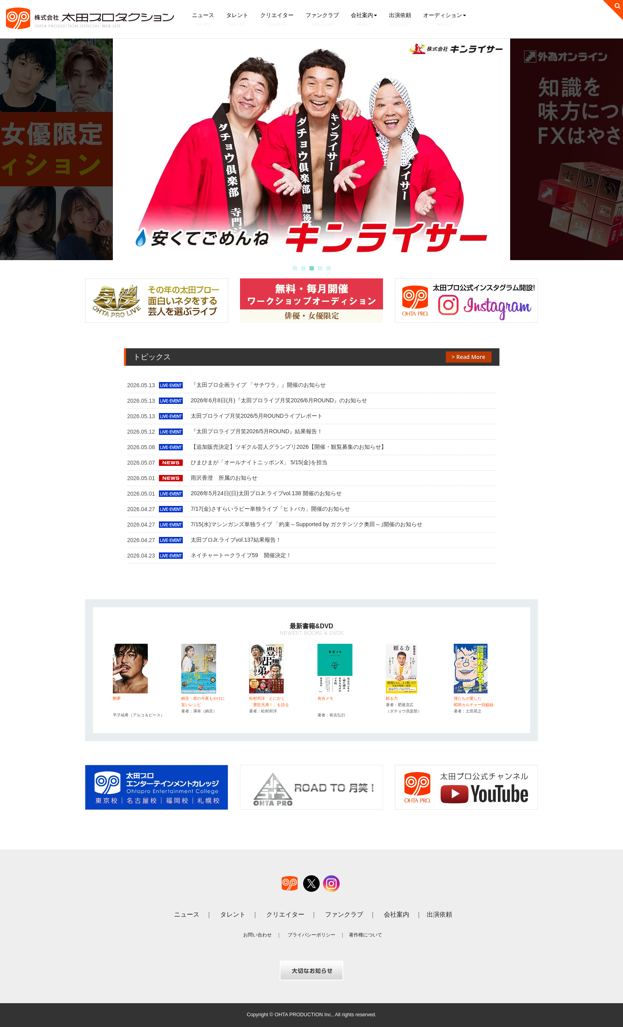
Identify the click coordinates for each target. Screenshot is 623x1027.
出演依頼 (400, 20)
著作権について (365, 935)
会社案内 (364, 20)
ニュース (203, 20)
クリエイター (277, 20)
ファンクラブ (322, 20)
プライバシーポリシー (311, 935)
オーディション (444, 20)
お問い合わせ (257, 935)
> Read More (469, 357)
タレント (237, 20)
